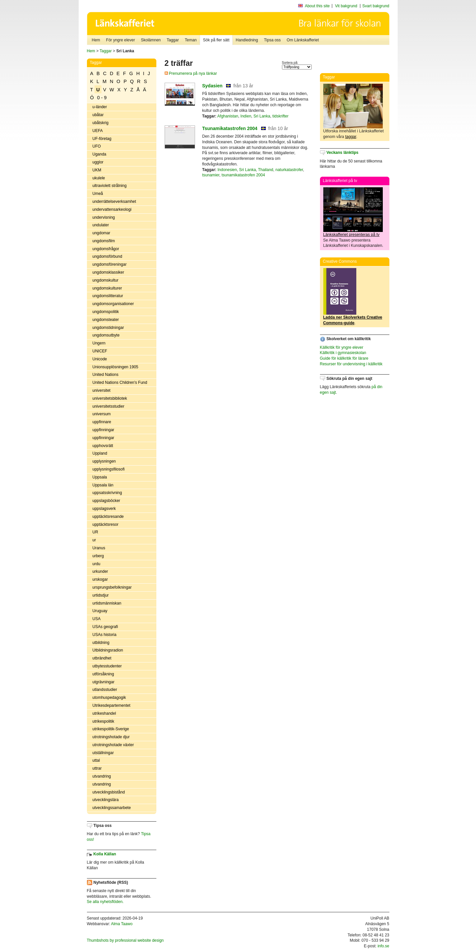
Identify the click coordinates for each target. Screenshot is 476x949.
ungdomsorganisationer (113, 303)
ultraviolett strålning (110, 185)
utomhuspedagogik (109, 697)
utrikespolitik (103, 721)
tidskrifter (280, 116)
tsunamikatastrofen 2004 (243, 175)
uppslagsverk (104, 508)
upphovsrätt (103, 445)
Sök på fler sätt (216, 40)
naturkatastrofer (289, 169)
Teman (191, 40)
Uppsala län (103, 485)
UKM (97, 170)
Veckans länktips (343, 152)
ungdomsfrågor (106, 249)
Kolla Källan (105, 854)
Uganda (99, 154)
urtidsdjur (101, 595)
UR (95, 532)
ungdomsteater (106, 319)
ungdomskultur (106, 280)
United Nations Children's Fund (120, 382)
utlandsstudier (105, 689)
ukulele (99, 178)
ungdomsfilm (104, 241)
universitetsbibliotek (110, 398)
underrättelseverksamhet (114, 201)
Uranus (99, 548)
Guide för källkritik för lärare (344, 358)
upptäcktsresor (106, 524)
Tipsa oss (272, 40)
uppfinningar (103, 430)
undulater (101, 225)
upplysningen (104, 461)
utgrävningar (104, 682)
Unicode (100, 359)
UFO (97, 146)
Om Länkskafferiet (303, 40)
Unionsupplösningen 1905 (116, 367)
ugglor (98, 162)
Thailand (265, 169)
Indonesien (227, 169)
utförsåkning (103, 674)
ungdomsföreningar (110, 264)
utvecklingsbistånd (109, 792)
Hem (96, 40)
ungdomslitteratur (108, 296)
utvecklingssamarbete (112, 807)
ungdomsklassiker (108, 272)
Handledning (247, 40)
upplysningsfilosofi (109, 469)
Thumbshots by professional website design (125, 940)
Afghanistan (227, 116)
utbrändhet (102, 658)
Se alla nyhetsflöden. (105, 901)
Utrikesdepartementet (112, 705)
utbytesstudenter (107, 666)
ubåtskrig (101, 122)
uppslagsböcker (106, 500)
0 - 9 (102, 97)
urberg (98, 556)
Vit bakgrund (346, 6)
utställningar (103, 752)
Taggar (173, 40)
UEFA (98, 130)
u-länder (100, 107)
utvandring (102, 776)
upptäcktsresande (108, 516)
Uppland (100, 453)
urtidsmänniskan (107, 603)
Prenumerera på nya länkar (191, 73)
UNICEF (100, 351)
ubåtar (98, 115)
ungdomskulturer (107, 288)
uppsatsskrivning (107, 492)
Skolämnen (151, 40)
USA (97, 618)
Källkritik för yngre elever (341, 347)
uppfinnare (102, 422)
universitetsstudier (109, 406)
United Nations (106, 374)
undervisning (104, 217)
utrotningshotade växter (113, 745)
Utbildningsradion (108, 650)
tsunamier (210, 175)
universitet (102, 390)
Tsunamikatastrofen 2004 (230, 128)
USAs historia (105, 634)
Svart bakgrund (375, 6)
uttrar (97, 768)
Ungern (99, 343)
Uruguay (100, 611)
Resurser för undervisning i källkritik (351, 364)
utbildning (101, 642)
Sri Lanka (262, 116)
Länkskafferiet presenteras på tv (351, 234)
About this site (317, 6)
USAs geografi (105, 626)
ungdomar (101, 233)
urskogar (100, 579)
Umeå (98, 193)
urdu (96, 564)
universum (102, 414)
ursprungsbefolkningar (112, 587)
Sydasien (212, 85)
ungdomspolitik (106, 311)
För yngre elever (120, 40)
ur (94, 540)
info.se (383, 946)
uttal (96, 760)
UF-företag (102, 138)
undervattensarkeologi (112, 209)
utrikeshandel (104, 713)
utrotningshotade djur (111, 737)
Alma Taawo (122, 924)
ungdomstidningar (108, 327)
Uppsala (100, 477)
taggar (350, 136)
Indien (245, 116)
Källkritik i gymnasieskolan (343, 352)
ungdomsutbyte (106, 335)
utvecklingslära (106, 799)
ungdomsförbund (107, 256)
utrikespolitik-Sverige (111, 729)
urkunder (100, 571)
